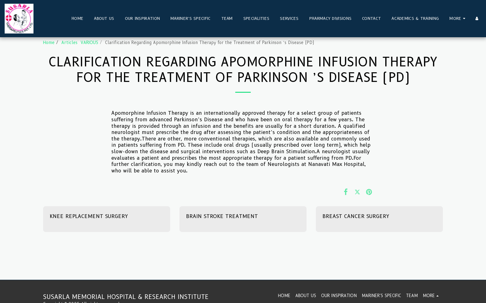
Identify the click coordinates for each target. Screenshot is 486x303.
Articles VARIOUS (79, 42)
